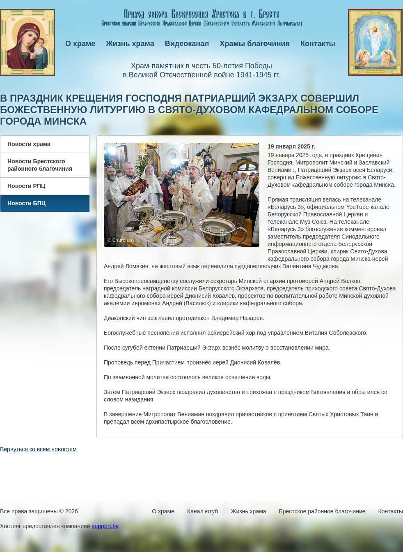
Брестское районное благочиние (322, 511)
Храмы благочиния (255, 43)
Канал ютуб (202, 511)
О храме (80, 43)
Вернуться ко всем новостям (38, 449)
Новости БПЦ (26, 203)
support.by (105, 526)
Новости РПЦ (26, 186)
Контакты (317, 43)
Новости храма (28, 144)
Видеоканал (187, 43)
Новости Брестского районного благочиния (39, 165)
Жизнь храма (130, 43)
